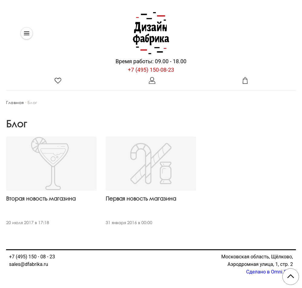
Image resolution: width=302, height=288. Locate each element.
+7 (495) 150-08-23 (151, 70)
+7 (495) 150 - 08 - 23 (32, 257)
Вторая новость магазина (41, 198)
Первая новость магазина (141, 198)
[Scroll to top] (290, 276)
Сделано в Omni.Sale (269, 272)
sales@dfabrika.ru (28, 264)
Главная (15, 102)
